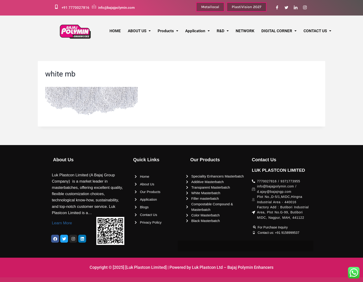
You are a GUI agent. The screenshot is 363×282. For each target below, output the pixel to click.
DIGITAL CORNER (279, 31)
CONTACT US (317, 31)
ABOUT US (139, 31)
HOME (115, 31)
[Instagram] (304, 7)
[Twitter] (286, 7)
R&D (223, 31)
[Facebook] (277, 7)
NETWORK (245, 31)
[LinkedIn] (295, 7)
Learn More (62, 223)
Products (168, 31)
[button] (139, 30)
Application (197, 31)
